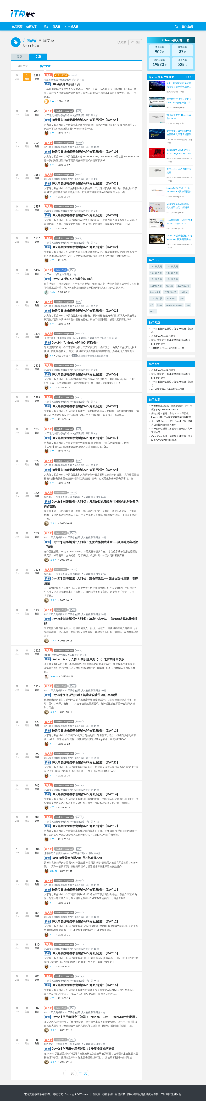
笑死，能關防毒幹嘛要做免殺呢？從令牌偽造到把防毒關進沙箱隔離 (179, 84)
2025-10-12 (66, 559)
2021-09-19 (64, 164)
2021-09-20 (64, 902)
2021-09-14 (64, 133)
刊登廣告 (95, 1094)
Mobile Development (64, 111)
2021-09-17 (64, 228)
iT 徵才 (45, 26)
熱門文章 (45, 66)
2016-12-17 (63, 101)
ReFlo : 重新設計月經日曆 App (59, 654)
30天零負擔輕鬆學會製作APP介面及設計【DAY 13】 (85, 730)
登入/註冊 (187, 26)
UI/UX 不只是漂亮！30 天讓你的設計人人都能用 (68, 497)
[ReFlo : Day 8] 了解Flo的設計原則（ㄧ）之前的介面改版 (87, 659)
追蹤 (135, 42)
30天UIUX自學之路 (54, 274)
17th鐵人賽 (156, 279)
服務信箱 (120, 1094)
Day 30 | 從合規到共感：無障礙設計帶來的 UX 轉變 (84, 695)
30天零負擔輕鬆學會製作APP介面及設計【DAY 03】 (85, 310)
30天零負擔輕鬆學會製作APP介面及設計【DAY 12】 (85, 921)
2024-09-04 (66, 870)
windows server (174, 304)
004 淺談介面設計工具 (65, 84)
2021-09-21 (64, 934)
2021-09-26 (64, 839)
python (184, 292)
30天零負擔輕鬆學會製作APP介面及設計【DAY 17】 (85, 826)
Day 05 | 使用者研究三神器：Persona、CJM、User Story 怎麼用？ (94, 1017)
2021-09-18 (64, 419)
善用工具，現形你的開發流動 (179, 170)
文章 (38, 56)
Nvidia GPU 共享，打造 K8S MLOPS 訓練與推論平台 (179, 189)
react (153, 311)
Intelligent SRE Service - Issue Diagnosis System (179, 151)
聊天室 (56, 26)
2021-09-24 (64, 966)
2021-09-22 (64, 743)
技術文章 (31, 26)
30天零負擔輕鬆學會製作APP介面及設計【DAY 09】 (85, 406)
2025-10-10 (66, 600)
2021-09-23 (64, 807)
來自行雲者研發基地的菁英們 (90, 355)
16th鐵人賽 (172, 266)
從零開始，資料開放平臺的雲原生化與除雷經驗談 (179, 132)
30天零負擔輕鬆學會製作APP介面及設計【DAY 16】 (85, 985)
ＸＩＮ (50, 523)
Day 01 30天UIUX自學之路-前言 (72, 279)
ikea (49, 101)
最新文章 (22, 66)
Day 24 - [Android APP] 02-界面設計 (74, 342)
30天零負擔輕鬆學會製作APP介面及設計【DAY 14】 (85, 794)
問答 (20, 56)
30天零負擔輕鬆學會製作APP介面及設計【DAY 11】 (85, 889)
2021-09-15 (64, 387)
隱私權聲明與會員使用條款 (142, 1094)
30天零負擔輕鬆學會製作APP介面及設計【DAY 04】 (85, 470)
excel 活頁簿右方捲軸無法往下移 (167, 347)
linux (159, 304)
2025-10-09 (66, 523)
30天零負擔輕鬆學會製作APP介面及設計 (64, 115)
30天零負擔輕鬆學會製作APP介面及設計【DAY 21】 (85, 762)
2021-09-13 (64, 482)
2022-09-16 (64, 292)
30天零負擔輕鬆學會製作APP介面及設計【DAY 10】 (85, 151)
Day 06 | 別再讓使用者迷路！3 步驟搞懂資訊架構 (82, 1048)
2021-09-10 (64, 196)
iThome (83, 1094)
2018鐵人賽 (170, 292)
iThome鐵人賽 (175, 40)
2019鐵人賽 (183, 285)
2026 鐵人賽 (71, 26)
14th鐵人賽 (172, 272)
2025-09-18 (66, 1030)
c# (151, 304)
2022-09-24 (67, 676)
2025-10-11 (66, 640)
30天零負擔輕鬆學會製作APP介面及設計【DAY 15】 (85, 953)
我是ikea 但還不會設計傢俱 (58, 79)
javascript (155, 292)
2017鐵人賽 (156, 298)
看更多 (189, 77)
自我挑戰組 (61, 75)
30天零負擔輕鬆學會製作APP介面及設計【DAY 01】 (85, 183)
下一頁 (83, 1073)
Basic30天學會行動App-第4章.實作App (76, 858)
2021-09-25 (64, 998)
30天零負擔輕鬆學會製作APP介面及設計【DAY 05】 (85, 120)
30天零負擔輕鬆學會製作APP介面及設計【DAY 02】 (85, 247)
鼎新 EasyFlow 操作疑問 (163, 336)
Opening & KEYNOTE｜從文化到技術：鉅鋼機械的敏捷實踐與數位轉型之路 (179, 205)
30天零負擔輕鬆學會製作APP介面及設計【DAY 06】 (85, 374)
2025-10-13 (66, 711)
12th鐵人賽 (172, 279)
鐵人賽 (169, 285)
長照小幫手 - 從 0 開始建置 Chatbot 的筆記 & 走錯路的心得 (74, 338)
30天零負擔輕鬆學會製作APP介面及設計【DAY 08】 (85, 215)
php (182, 298)
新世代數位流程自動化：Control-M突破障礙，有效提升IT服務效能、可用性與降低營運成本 (179, 100)
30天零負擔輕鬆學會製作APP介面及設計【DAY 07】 (85, 438)
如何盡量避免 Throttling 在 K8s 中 (179, 116)
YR (48, 355)
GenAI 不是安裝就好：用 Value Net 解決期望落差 (179, 237)
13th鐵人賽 (156, 272)
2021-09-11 (64, 260)
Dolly (50, 292)
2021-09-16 (64, 451)
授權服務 (107, 1094)
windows (171, 298)
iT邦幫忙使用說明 (171, 1094)
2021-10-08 (62, 355)
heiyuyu (51, 676)
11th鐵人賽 (156, 285)
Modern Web (60, 270)
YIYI (49, 133)
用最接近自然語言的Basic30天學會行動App (66, 853)
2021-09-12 (64, 323)
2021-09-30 (64, 775)
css (188, 304)
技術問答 (17, 26)
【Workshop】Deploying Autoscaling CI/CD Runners (179, 221)
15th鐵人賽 (156, 266)
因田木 (50, 870)
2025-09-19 (66, 1061)
